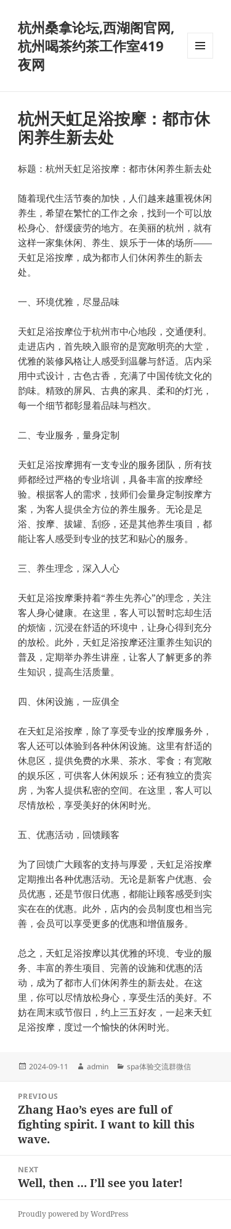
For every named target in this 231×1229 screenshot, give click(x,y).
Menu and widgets (200, 58)
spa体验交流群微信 (159, 1066)
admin (97, 1066)
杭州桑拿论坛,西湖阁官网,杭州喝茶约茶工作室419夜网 (96, 45)
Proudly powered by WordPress (73, 1214)
